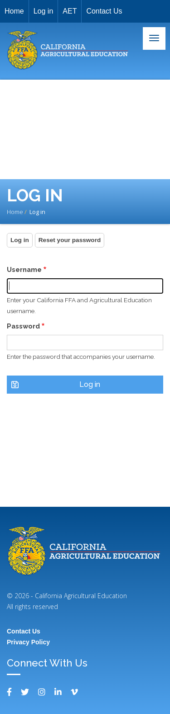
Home (14, 11)
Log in (43, 11)
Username (24, 269)
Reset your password (70, 240)
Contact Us (104, 11)
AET (70, 11)
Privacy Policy (28, 642)
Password (23, 326)
